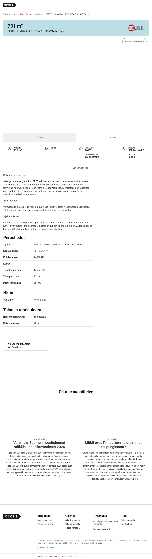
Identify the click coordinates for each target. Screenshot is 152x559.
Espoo (28, 14)
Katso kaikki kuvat (134, 41)
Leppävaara (38, 14)
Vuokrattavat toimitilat (13, 14)
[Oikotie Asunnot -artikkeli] (39, 442)
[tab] (39, 137)
